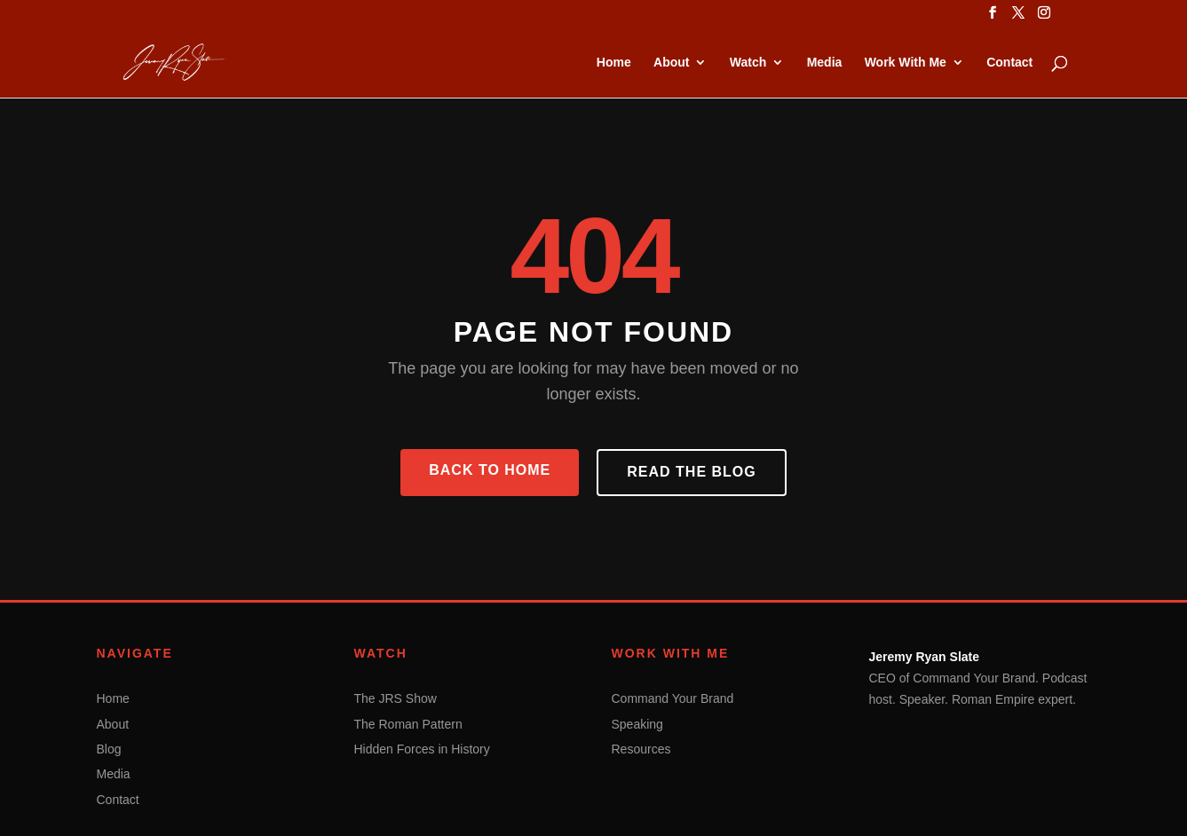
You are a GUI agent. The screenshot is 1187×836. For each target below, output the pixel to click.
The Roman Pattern (408, 724)
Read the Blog (691, 471)
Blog (109, 749)
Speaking (637, 724)
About (671, 62)
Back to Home (489, 469)
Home (614, 62)
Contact (1009, 62)
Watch (748, 62)
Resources (641, 749)
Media (825, 62)
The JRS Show (395, 698)
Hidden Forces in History (422, 749)
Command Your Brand (673, 698)
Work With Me (905, 62)
